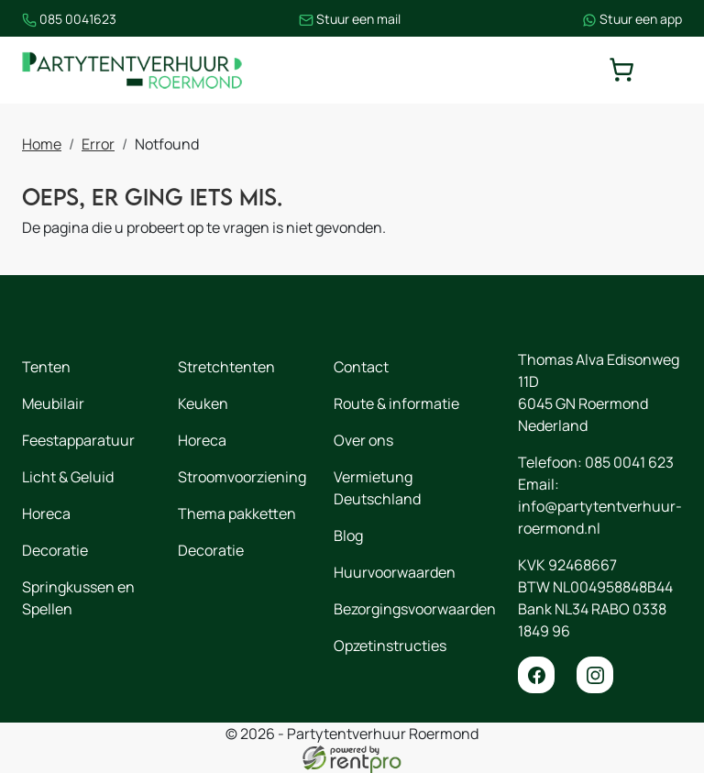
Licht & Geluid (68, 477)
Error (98, 144)
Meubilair (53, 403)
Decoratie (55, 550)
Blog (348, 535)
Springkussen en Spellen (78, 598)
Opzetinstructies (390, 645)
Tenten (46, 367)
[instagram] (595, 675)
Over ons (363, 440)
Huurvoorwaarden (395, 572)
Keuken (203, 403)
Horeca (46, 513)
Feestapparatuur (78, 440)
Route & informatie (396, 403)
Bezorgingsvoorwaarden (415, 609)
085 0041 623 (629, 462)
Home (41, 144)
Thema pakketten (237, 513)
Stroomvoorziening (242, 477)
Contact (361, 367)
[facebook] (536, 675)
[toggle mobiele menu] (669, 70)
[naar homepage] (132, 70)
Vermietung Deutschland (377, 488)
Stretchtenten (226, 367)
